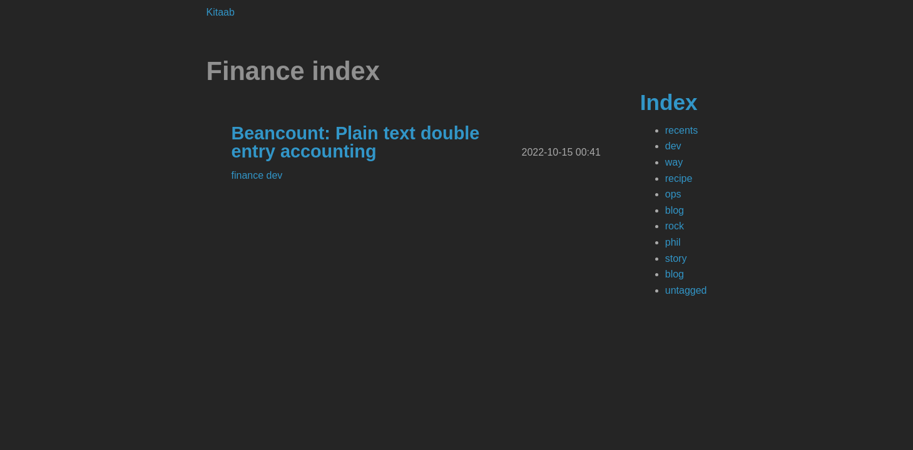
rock (674, 226)
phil (673, 242)
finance (249, 175)
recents (681, 130)
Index (669, 102)
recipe (679, 178)
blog (674, 210)
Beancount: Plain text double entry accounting (356, 142)
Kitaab (221, 12)
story (676, 258)
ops (673, 194)
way (674, 162)
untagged (686, 290)
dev (673, 146)
